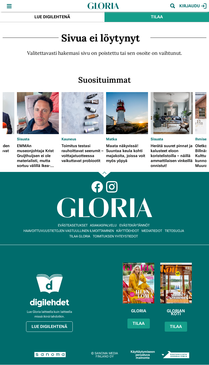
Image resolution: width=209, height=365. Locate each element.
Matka (111, 139)
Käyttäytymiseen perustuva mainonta (143, 355)
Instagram (112, 187)
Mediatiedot (152, 231)
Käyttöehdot (127, 231)
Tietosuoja (174, 231)
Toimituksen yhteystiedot (115, 236)
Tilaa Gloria (79, 236)
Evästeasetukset (73, 225)
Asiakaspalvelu (103, 225)
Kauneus (69, 139)
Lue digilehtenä (52, 16)
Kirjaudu (192, 6)
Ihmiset (201, 139)
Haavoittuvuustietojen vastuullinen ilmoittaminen (68, 231)
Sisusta (23, 139)
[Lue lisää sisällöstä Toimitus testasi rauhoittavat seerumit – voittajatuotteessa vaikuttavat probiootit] (82, 113)
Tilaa (157, 16)
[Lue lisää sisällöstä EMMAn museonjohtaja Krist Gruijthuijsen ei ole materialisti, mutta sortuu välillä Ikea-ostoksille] (38, 113)
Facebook (97, 187)
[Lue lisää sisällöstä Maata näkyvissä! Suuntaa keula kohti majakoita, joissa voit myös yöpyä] (127, 113)
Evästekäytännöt (134, 225)
